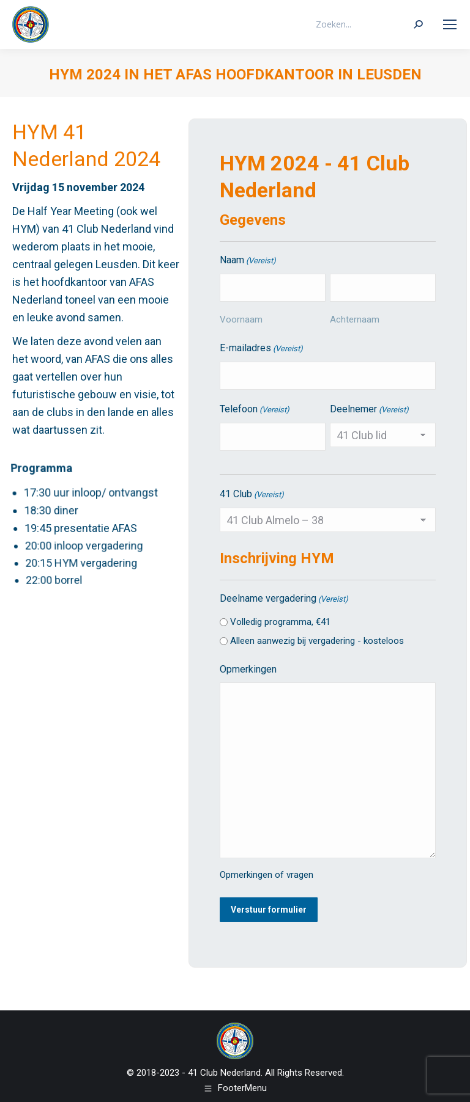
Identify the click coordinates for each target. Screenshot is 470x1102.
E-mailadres (261, 348)
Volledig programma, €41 (280, 621)
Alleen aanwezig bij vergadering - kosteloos (317, 640)
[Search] (368, 24)
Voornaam (241, 319)
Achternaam (354, 319)
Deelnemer (369, 409)
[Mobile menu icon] (450, 24)
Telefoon (254, 409)
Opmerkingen (248, 669)
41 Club (252, 494)
